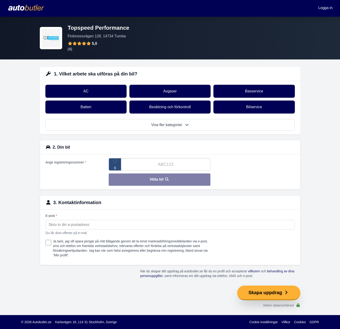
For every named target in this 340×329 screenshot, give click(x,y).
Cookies (300, 322)
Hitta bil (159, 179)
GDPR (314, 322)
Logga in (325, 8)
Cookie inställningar (263, 322)
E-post (51, 216)
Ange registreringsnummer (66, 162)
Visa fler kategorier (170, 125)
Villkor (286, 322)
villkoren (254, 271)
